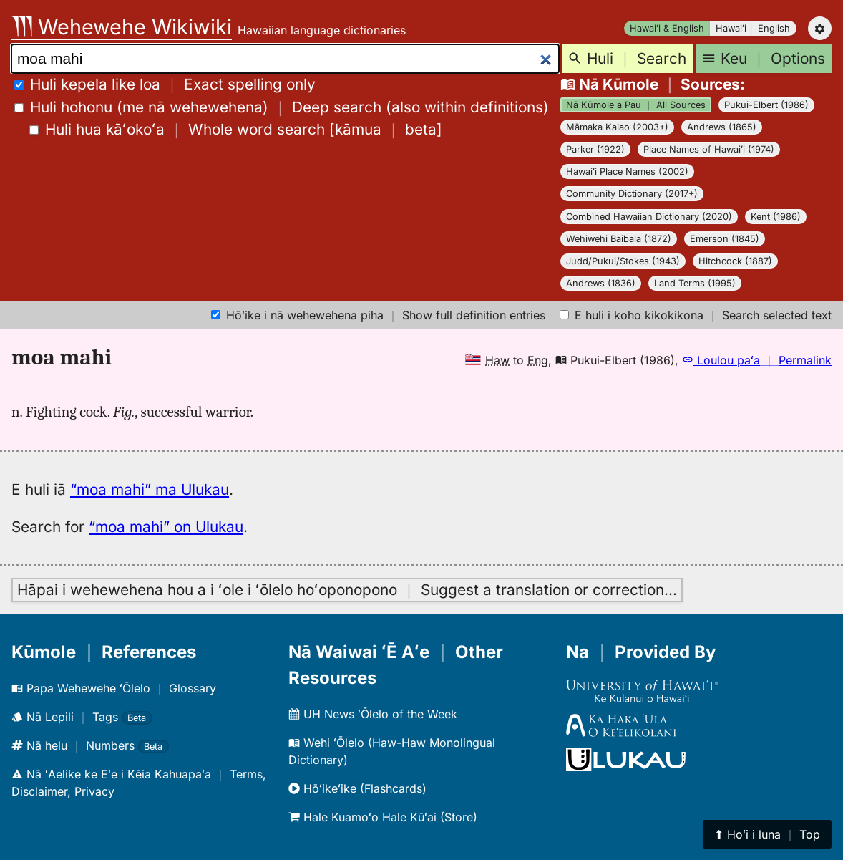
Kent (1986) (775, 217)
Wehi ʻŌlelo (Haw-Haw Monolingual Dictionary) (391, 751)
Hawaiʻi (731, 28)
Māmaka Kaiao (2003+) (617, 127)
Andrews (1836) (601, 283)
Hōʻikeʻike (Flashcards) (357, 788)
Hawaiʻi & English (667, 28)
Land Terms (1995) (695, 283)
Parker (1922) (595, 149)
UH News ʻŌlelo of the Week (372, 714)
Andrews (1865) (722, 127)
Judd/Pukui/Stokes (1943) (623, 261)
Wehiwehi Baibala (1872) (619, 239)
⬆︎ (767, 834)
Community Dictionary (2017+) (632, 194)
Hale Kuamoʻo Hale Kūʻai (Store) (382, 817)
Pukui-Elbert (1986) (766, 105)
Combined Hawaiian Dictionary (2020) (649, 217)
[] (235, 129)
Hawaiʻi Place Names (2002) (627, 171)
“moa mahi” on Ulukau (166, 527)
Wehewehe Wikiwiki (121, 26)
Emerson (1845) (725, 239)
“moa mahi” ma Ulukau (149, 489)
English (774, 28)
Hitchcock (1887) (735, 261)
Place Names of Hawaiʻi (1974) (709, 149)
